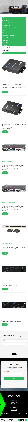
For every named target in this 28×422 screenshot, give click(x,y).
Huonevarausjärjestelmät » (8, 22)
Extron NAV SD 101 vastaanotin (8, 202)
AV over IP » (5, 45)
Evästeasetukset (4, 414)
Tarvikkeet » (4, 52)
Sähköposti (6, 371)
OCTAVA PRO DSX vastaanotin (7, 318)
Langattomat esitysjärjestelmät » (9, 27)
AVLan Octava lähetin (6, 82)
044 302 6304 (14, 406)
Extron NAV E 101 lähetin (7, 161)
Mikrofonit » (4, 32)
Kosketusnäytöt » (6, 25)
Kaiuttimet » (5, 30)
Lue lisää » (5, 131)
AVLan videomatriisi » (7, 50)
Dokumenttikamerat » (7, 42)
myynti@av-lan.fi (14, 407)
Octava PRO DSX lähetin (6, 283)
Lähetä (14, 354)
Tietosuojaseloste (4, 413)
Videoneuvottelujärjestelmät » (8, 35)
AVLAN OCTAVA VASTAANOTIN (7, 121)
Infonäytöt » (5, 17)
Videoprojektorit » (6, 40)
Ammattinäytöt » (6, 20)
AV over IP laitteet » (7, 47)
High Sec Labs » (5, 37)
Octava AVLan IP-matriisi (7, 243)
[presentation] (10, 349)
